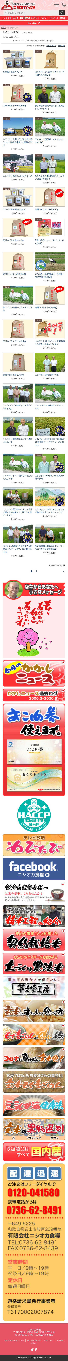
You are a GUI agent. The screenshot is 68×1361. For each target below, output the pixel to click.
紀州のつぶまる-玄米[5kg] (46, 307)
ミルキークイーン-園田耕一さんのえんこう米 (17, 477)
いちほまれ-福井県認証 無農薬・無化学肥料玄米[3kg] (49, 275)
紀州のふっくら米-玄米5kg (14, 274)
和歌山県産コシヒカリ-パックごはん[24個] (49, 241)
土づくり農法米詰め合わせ (14, 209)
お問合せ (34, 1343)
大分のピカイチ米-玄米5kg (14, 105)
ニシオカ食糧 (34, 1329)
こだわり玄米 (6, 18)
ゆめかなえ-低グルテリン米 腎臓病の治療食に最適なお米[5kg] (50, 342)
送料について (49, 1341)
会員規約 (60, 1341)
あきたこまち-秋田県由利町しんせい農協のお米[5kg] (49, 177)
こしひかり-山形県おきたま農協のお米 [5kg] (17, 406)
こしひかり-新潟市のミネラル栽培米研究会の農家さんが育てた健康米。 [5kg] (17, 512)
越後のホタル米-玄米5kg (13, 375)
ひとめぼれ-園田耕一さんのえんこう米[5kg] (49, 140)
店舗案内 (64, 18)
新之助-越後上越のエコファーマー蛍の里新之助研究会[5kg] (49, 547)
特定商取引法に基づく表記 (14, 1341)
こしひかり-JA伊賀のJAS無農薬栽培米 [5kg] (49, 477)
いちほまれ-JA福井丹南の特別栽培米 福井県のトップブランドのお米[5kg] (50, 442)
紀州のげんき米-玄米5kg (13, 240)
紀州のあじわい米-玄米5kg (46, 209)
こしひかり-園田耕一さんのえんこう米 (49, 406)
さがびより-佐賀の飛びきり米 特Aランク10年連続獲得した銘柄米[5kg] (17, 142)
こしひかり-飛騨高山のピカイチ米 (17, 176)
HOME (3, 28)
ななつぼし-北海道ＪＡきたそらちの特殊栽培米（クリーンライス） (49, 510)
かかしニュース (34, 23)
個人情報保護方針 (33, 1341)
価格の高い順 (51, 46)
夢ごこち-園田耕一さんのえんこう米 (17, 309)
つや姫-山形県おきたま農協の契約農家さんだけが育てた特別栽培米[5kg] (17, 549)
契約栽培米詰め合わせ (12, 72)
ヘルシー (44, 18)
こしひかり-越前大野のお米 (47, 375)
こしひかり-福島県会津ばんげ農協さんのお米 (17, 440)
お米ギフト (54, 18)
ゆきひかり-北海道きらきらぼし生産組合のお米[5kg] (49, 73)
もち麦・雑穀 (18, 18)
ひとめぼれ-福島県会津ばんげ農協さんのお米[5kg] (49, 107)
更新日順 (61, 46)
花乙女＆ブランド (32, 18)
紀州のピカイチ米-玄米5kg (14, 341)
